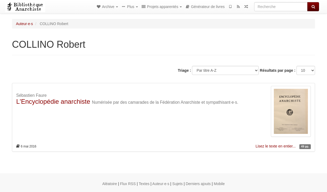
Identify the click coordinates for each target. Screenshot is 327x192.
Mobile (219, 184)
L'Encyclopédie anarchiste (53, 101)
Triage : (184, 70)
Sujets (177, 184)
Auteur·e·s (24, 24)
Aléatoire (109, 184)
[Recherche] (281, 6)
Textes (144, 184)
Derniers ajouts (198, 184)
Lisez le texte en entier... (276, 146)
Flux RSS (128, 184)
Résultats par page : (277, 70)
